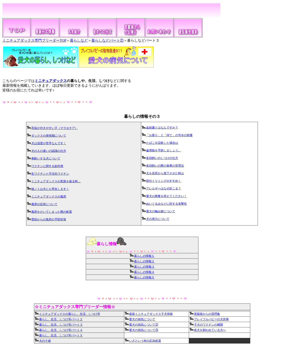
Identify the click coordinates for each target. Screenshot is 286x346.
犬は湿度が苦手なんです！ (48, 143)
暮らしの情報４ (144, 272)
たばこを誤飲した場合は (162, 142)
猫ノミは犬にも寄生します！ (50, 189)
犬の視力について (157, 219)
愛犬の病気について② (143, 324)
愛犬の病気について (142, 319)
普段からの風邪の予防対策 (48, 219)
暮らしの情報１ (142, 256)
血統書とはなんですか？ (162, 127)
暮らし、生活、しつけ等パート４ (59, 330)
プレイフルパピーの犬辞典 (211, 319)
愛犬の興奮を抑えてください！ (166, 196)
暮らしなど (79, 40)
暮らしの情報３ (144, 266)
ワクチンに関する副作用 (47, 166)
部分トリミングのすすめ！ (163, 181)
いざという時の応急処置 (145, 340)
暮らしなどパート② (107, 40)
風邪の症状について (44, 204)
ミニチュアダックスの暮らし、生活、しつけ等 (67, 314)
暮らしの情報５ (144, 277)
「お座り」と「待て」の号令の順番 (169, 135)
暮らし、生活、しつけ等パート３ (59, 324)
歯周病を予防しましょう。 (163, 150)
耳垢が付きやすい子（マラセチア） (54, 128)
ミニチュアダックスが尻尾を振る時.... (56, 181)
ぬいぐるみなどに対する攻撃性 (166, 203)
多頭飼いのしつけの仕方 (162, 158)
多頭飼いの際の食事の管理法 (165, 165)
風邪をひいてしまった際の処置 (51, 211)
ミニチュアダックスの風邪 (48, 196)
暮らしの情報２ (144, 261)
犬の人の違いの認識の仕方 (48, 151)
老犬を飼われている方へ (210, 330)
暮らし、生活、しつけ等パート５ (61, 335)
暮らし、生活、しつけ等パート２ (61, 319)
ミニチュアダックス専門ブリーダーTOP (34, 40)
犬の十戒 (45, 340)
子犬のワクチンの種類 (208, 324)
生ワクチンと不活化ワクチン (50, 173)
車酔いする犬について (45, 158)
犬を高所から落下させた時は (165, 173)
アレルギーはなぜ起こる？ (163, 188)
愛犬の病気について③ (141, 330)
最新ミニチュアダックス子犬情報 (149, 314)
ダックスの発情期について (48, 135)
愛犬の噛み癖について (160, 211)
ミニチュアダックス (51, 81)
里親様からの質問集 (207, 314)
